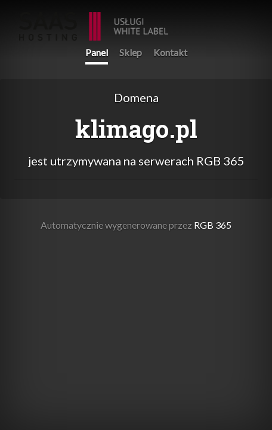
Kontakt (170, 52)
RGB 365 (93, 20)
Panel (96, 52)
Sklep (130, 52)
